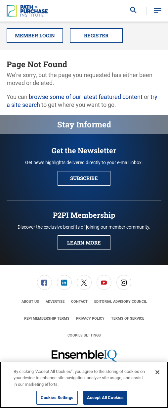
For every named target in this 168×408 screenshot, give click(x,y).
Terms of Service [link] (127, 318)
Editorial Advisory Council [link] (120, 301)
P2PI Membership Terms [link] (46, 318)
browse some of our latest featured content (86, 96)
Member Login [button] (35, 35)
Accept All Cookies (105, 397)
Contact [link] (79, 301)
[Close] (157, 372)
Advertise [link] (55, 301)
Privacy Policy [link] (90, 318)
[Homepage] (27, 11)
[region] (84, 385)
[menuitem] (44, 282)
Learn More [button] (84, 242)
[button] (157, 11)
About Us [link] (30, 301)
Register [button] (96, 35)
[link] (44, 282)
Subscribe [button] (84, 178)
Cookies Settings (84, 335)
